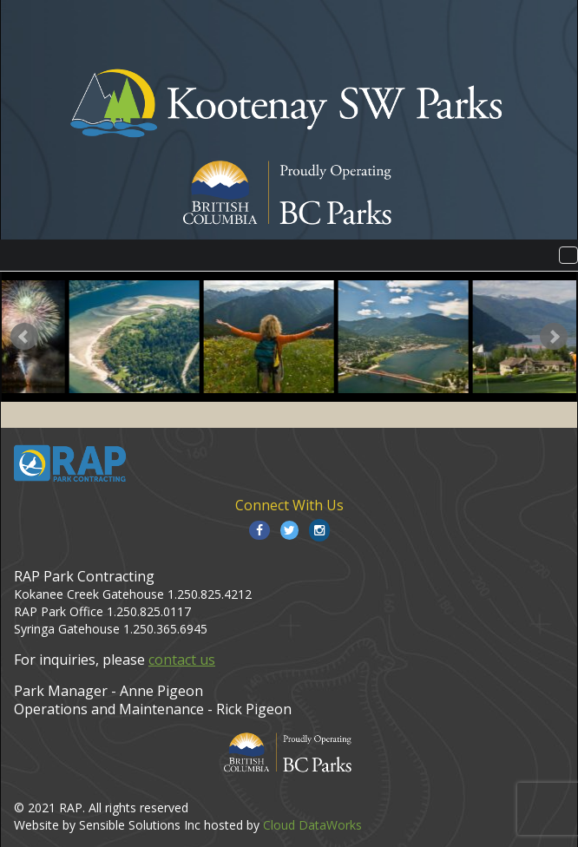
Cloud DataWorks (312, 825)
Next (554, 337)
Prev (24, 337)
